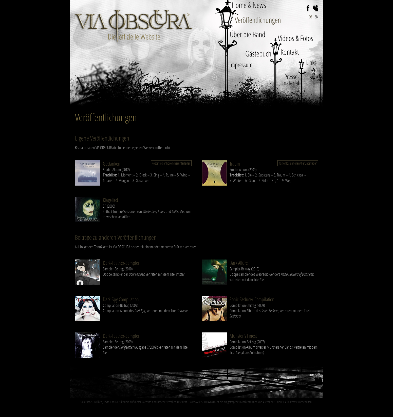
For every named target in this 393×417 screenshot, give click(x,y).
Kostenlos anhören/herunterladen (171, 163)
